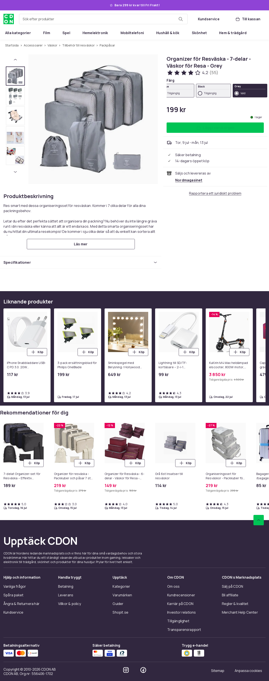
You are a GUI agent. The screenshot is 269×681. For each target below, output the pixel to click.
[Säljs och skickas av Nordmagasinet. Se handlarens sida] (188, 180)
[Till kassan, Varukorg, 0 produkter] (248, 19)
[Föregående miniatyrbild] (15, 59)
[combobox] (103, 19)
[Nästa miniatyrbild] (15, 172)
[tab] (15, 76)
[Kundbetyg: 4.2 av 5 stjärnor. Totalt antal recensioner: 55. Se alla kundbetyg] (192, 72)
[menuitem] (18, 33)
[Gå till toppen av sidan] (258, 520)
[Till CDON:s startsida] (8, 19)
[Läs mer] (81, 244)
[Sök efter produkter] (180, 19)
